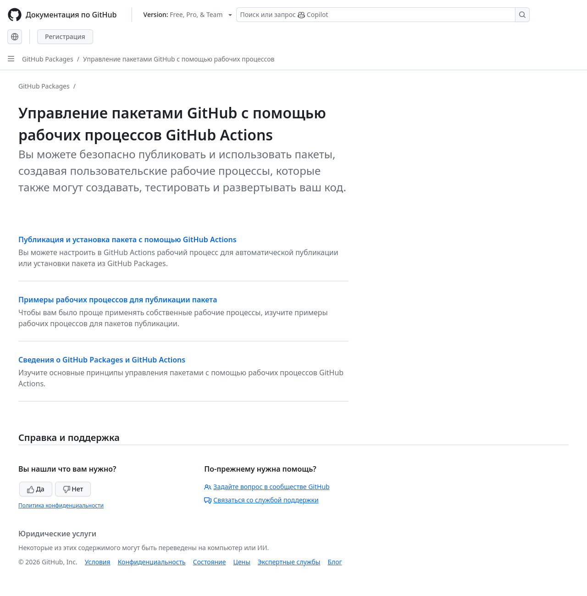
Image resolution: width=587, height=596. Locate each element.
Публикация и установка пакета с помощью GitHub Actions (127, 239)
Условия (98, 561)
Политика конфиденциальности (61, 505)
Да (35, 489)
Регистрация (65, 36)
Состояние (209, 561)
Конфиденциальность (152, 561)
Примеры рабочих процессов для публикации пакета (117, 300)
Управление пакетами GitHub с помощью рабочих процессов (179, 59)
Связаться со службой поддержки (261, 500)
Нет (73, 489)
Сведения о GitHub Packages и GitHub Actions (101, 360)
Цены (241, 561)
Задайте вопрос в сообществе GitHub (266, 486)
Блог (334, 561)
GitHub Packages (47, 59)
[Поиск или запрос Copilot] (383, 14)
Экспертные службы (289, 561)
